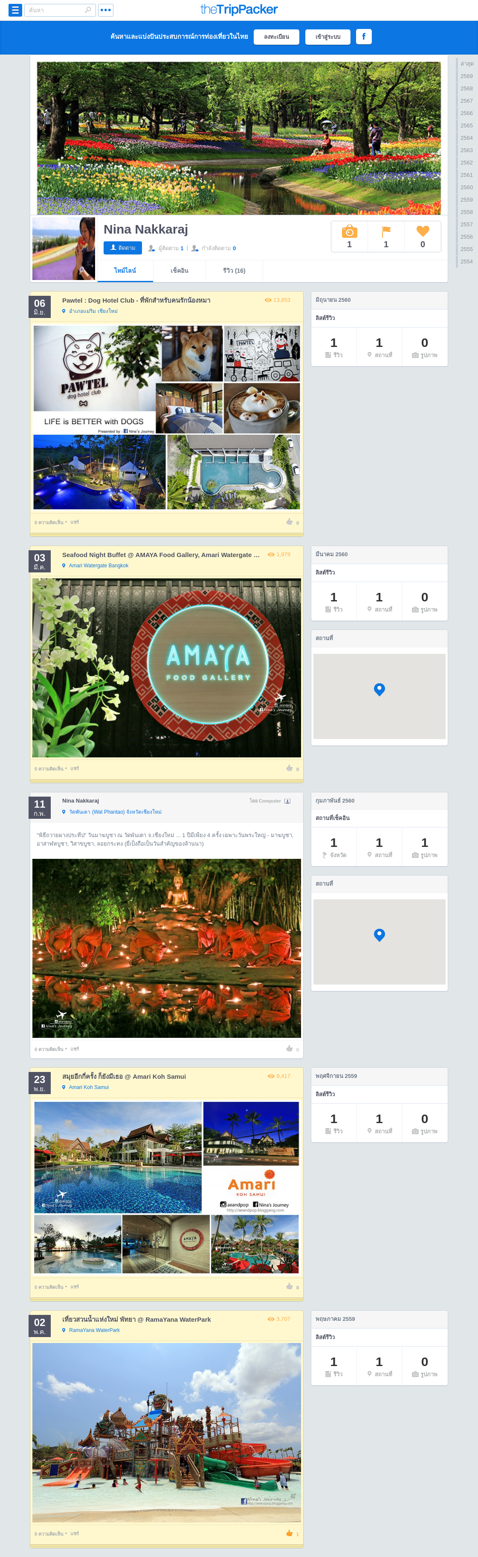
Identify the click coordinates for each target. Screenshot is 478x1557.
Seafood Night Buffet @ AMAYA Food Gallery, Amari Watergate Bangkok (171, 554)
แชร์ (74, 522)
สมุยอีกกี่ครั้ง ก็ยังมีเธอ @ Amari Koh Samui (124, 1076)
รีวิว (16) (234, 270)
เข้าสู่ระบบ (328, 37)
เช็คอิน (179, 270)
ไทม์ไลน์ (125, 270)
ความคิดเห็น (49, 522)
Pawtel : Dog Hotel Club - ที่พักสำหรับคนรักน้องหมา (136, 300)
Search (88, 10)
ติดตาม (127, 248)
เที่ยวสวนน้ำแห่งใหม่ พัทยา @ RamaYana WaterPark (136, 1319)
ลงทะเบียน (276, 37)
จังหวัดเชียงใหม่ (112, 812)
